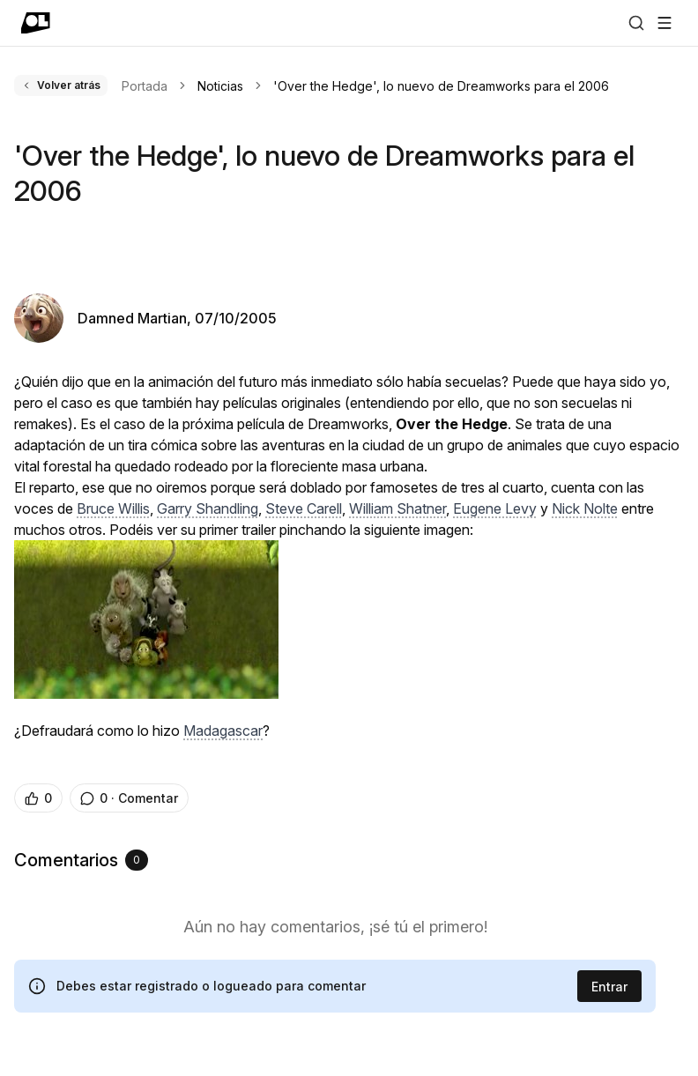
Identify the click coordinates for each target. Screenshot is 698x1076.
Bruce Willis (113, 508)
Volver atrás (60, 85)
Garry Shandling (207, 508)
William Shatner (397, 508)
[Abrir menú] (664, 23)
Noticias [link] (220, 85)
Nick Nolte (585, 508)
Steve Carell (303, 508)
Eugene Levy (495, 508)
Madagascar (223, 730)
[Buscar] (636, 23)
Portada (144, 85)
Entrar (609, 986)
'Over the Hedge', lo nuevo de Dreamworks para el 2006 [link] (441, 85)
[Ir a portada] (35, 22)
